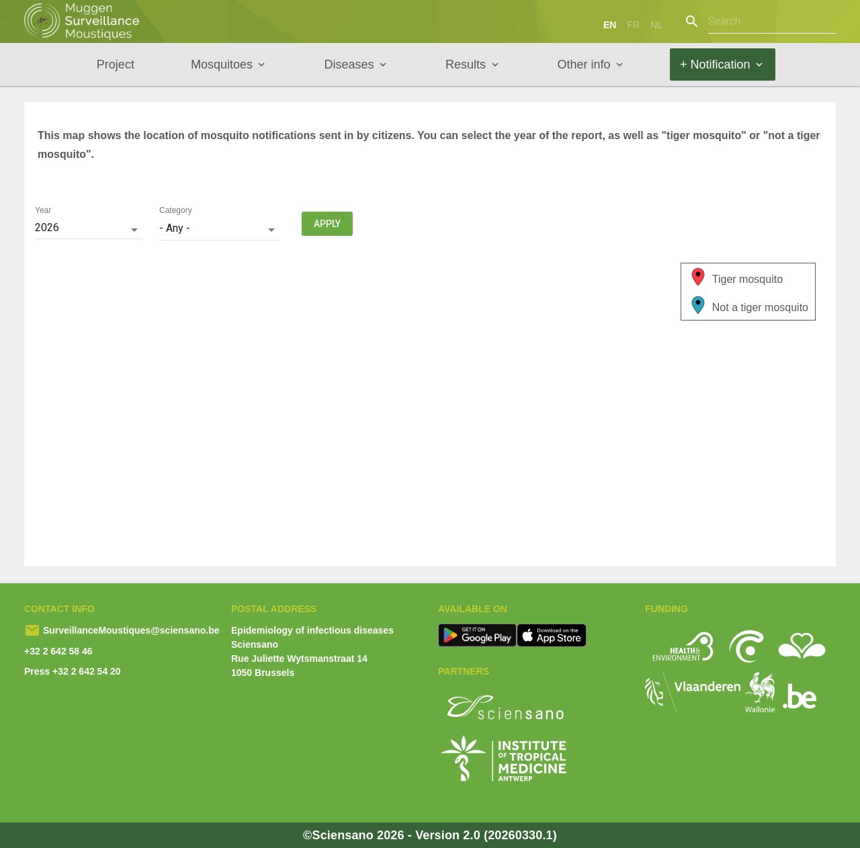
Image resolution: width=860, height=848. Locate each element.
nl (656, 24)
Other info (584, 64)
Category (175, 210)
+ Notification (715, 64)
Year (43, 210)
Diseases (349, 64)
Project (115, 64)
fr (633, 24)
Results (465, 64)
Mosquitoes (222, 64)
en (609, 24)
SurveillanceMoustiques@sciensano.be (130, 630)
